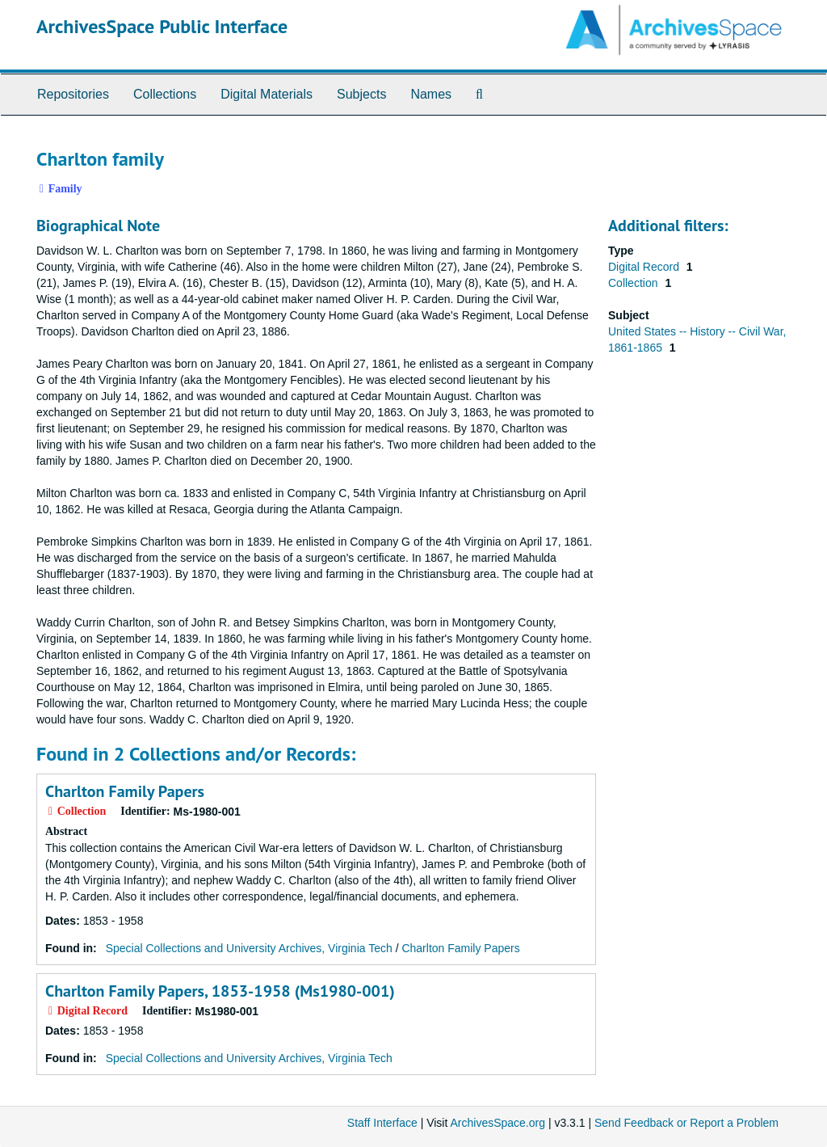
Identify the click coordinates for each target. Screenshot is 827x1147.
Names (430, 94)
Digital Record (645, 266)
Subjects (361, 94)
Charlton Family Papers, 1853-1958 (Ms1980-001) (220, 991)
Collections (164, 94)
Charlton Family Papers (124, 791)
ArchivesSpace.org (497, 1122)
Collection (634, 282)
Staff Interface (382, 1122)
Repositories (73, 94)
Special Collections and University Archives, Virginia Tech (249, 948)
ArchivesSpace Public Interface (162, 26)
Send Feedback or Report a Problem (686, 1122)
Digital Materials (266, 94)
